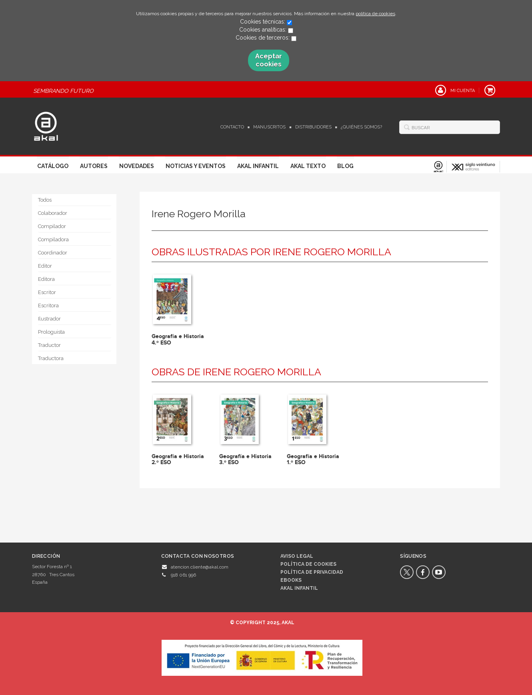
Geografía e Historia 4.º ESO (178, 339)
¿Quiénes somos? (361, 127)
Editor (45, 266)
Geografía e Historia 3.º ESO (245, 459)
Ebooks (291, 580)
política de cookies (375, 13)
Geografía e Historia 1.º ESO (313, 459)
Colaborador (52, 213)
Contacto (232, 127)
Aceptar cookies (268, 60)
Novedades (136, 166)
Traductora (51, 358)
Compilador (52, 226)
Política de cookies (308, 564)
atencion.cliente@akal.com (199, 567)
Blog (345, 166)
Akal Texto (308, 166)
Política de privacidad (311, 572)
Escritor (47, 292)
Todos (45, 200)
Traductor (49, 345)
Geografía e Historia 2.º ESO (178, 459)
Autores (94, 166)
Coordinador (52, 253)
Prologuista (51, 332)
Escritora (48, 305)
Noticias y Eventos (196, 166)
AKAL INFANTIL (299, 588)
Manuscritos (269, 127)
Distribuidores (313, 127)
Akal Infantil (258, 166)
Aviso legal (296, 556)
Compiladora (53, 239)
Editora (46, 279)
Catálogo (52, 166)
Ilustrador (49, 319)
